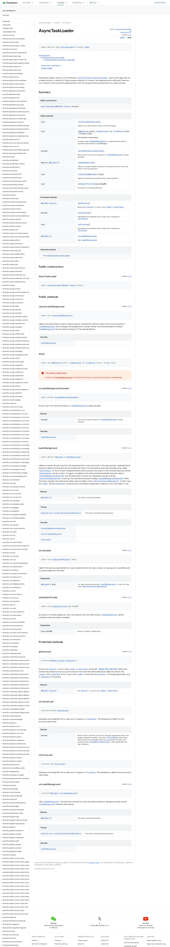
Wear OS (81, 944)
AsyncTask (118, 207)
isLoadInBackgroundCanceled (90, 151)
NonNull (60, 106)
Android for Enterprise (39, 944)
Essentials (27, 3)
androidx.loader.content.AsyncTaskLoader (60, 60)
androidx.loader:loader (123, 29)
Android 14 (105, 944)
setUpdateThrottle (86, 184)
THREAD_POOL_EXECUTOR (107, 669)
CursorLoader (46, 68)
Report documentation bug (156, 944)
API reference (9, 11)
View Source (124, 32)
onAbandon (45, 677)
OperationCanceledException (106, 481)
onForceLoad (83, 224)
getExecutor (83, 203)
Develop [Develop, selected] (61, 3)
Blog (94, 3)
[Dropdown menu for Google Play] (84, 2)
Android (34, 940)
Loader (86, 47)
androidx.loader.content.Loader (53, 58)
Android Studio (160, 3)
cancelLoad (82, 219)
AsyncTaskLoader (67, 47)
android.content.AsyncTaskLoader (92, 78)
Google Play (77, 3)
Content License (94, 863)
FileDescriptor (102, 131)
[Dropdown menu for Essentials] (33, 2)
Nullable (53, 163)
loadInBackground (114, 155)
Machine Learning (61, 944)
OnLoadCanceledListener (100, 742)
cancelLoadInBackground (88, 122)
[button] (14, 35)
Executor (53, 203)
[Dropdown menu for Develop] (67, 2)
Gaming (58, 940)
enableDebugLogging (97, 141)
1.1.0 (129, 651)
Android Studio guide (131, 943)
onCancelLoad (83, 213)
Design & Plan (44, 3)
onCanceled (83, 174)
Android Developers (45, 23)
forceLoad (82, 231)
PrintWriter (118, 131)
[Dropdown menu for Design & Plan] (52, 2)
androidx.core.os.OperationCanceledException (61, 513)
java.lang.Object (44, 55)
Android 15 (104, 940)
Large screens (82, 940)
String (85, 131)
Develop (56, 23)
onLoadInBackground (86, 236)
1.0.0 (129, 35)
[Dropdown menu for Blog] (99, 2)
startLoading (112, 738)
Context (67, 106)
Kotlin (122, 38)
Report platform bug (154, 940)
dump (80, 131)
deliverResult (45, 471)
